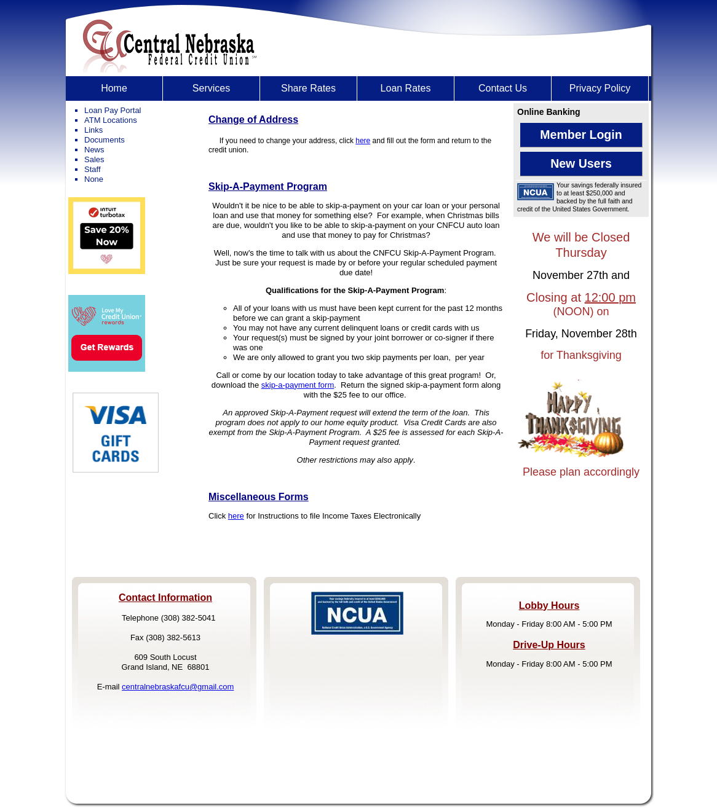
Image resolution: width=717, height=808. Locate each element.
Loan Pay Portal (112, 110)
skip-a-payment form (297, 385)
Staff (92, 169)
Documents (104, 139)
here (362, 140)
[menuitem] (114, 88)
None (93, 179)
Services (211, 88)
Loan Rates (406, 88)
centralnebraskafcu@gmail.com (178, 686)
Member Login (581, 134)
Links (93, 130)
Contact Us (502, 88)
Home (114, 88)
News (94, 149)
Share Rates (308, 88)
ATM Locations (110, 120)
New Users (581, 163)
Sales (94, 159)
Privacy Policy (600, 88)
